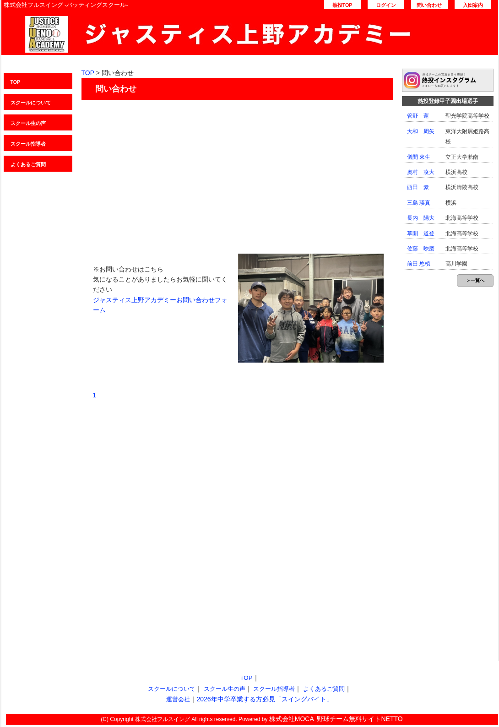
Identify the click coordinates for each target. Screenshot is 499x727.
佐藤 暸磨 (420, 248)
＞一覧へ (475, 280)
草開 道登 (420, 233)
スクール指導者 (28, 143)
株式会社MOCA (291, 718)
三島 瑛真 (418, 203)
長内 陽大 (420, 218)
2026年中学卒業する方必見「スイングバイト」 (264, 699)
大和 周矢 (420, 131)
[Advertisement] (237, 173)
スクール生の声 (28, 123)
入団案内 (473, 5)
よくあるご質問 (28, 164)
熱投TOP (342, 5)
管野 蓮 (418, 116)
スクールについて (31, 102)
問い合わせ (429, 5)
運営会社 (178, 699)
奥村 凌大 (420, 172)
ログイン (386, 5)
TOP (16, 82)
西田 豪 (418, 187)
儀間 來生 (418, 157)
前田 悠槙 (418, 263)
